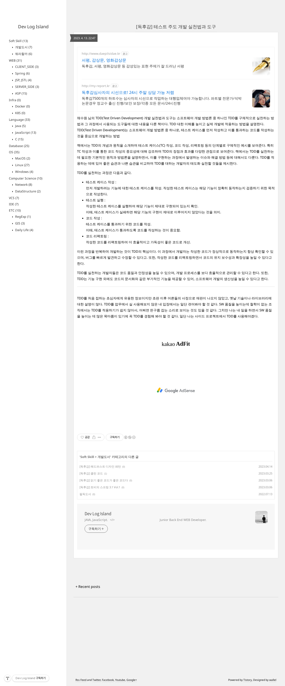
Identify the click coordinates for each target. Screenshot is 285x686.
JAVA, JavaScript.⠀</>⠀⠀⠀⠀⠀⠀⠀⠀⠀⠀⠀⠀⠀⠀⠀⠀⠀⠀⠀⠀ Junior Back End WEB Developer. (145, 520)
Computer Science (25, 178)
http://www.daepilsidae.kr (101, 53)
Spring (22, 73)
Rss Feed (80, 680)
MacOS (22, 158)
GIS (19, 223)
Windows (23, 171)
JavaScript (25, 132)
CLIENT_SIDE (26, 67)
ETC (15, 210)
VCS (14, 198)
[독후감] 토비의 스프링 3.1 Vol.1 (99, 487)
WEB (15, 60)
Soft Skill (18, 41)
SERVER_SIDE (26, 87)
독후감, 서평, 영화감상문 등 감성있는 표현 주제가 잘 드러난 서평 (133, 66)
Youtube (120, 680)
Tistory (247, 680)
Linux (21, 165)
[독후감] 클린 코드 (91, 473)
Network (23, 184)
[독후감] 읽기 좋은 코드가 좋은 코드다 (103, 480)
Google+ (131, 680)
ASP (20, 93)
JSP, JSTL (22, 80)
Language (19, 119)
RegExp (22, 216)
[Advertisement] (176, 390)
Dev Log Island (33, 27)
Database (19, 146)
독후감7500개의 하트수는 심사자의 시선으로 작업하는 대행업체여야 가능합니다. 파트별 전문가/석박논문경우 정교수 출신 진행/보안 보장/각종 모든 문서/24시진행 (162, 101)
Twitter (96, 680)
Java (20, 126)
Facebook (108, 680)
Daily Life (23, 230)
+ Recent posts (87, 586)
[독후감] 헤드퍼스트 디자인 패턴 (100, 466)
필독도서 (85, 494)
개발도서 (23, 47)
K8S (19, 113)
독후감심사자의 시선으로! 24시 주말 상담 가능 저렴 (128, 92)
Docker (22, 106)
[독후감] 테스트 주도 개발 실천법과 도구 (176, 27)
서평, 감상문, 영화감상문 (104, 60)
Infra (15, 100)
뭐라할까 (23, 54)
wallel (272, 680)
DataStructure (27, 191)
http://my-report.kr (96, 86)
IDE (13, 204)
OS (14, 152)
